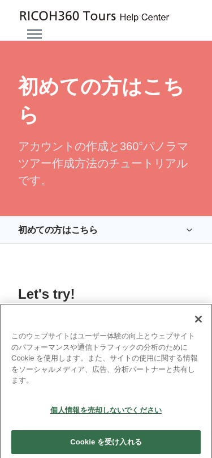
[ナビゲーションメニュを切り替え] (34, 34)
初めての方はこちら (57, 230)
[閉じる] (198, 327)
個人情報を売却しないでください (106, 418)
